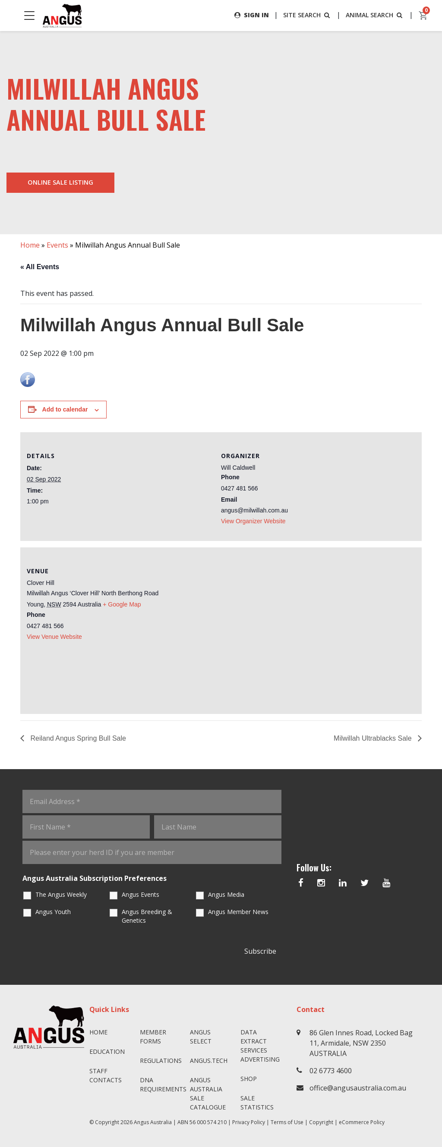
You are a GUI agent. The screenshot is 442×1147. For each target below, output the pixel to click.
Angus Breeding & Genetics (147, 916)
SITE (307, 15)
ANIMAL (375, 15)
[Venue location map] (318, 629)
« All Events (39, 266)
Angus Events (140, 894)
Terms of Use (287, 1122)
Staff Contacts (105, 1075)
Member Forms (153, 1036)
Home (30, 245)
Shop (248, 1079)
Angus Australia (153, 1122)
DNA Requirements (161, 1084)
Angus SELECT (201, 1036)
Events (57, 245)
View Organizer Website (253, 521)
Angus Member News (238, 912)
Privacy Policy (248, 1122)
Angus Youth (53, 912)
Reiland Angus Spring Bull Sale (77, 738)
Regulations (161, 1060)
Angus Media (226, 894)
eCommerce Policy (362, 1122)
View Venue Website (54, 636)
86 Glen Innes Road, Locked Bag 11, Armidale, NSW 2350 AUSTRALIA (361, 1043)
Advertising (260, 1059)
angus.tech (208, 1060)
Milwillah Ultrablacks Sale (374, 738)
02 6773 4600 (330, 1070)
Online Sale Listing (60, 182)
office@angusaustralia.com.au (357, 1088)
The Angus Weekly (61, 894)
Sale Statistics (257, 1102)
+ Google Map (122, 604)
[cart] (423, 15)
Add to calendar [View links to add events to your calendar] (65, 409)
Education (107, 1051)
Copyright (321, 1122)
